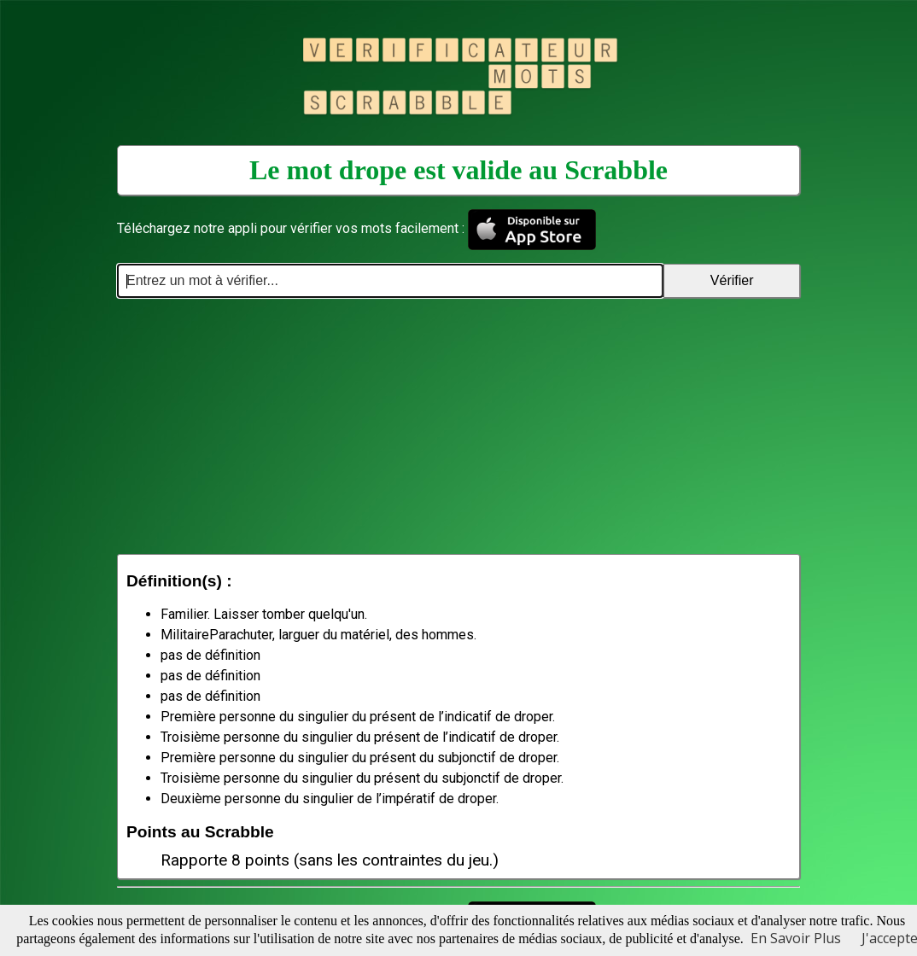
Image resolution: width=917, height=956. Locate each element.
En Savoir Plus (796, 938)
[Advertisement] (458, 425)
